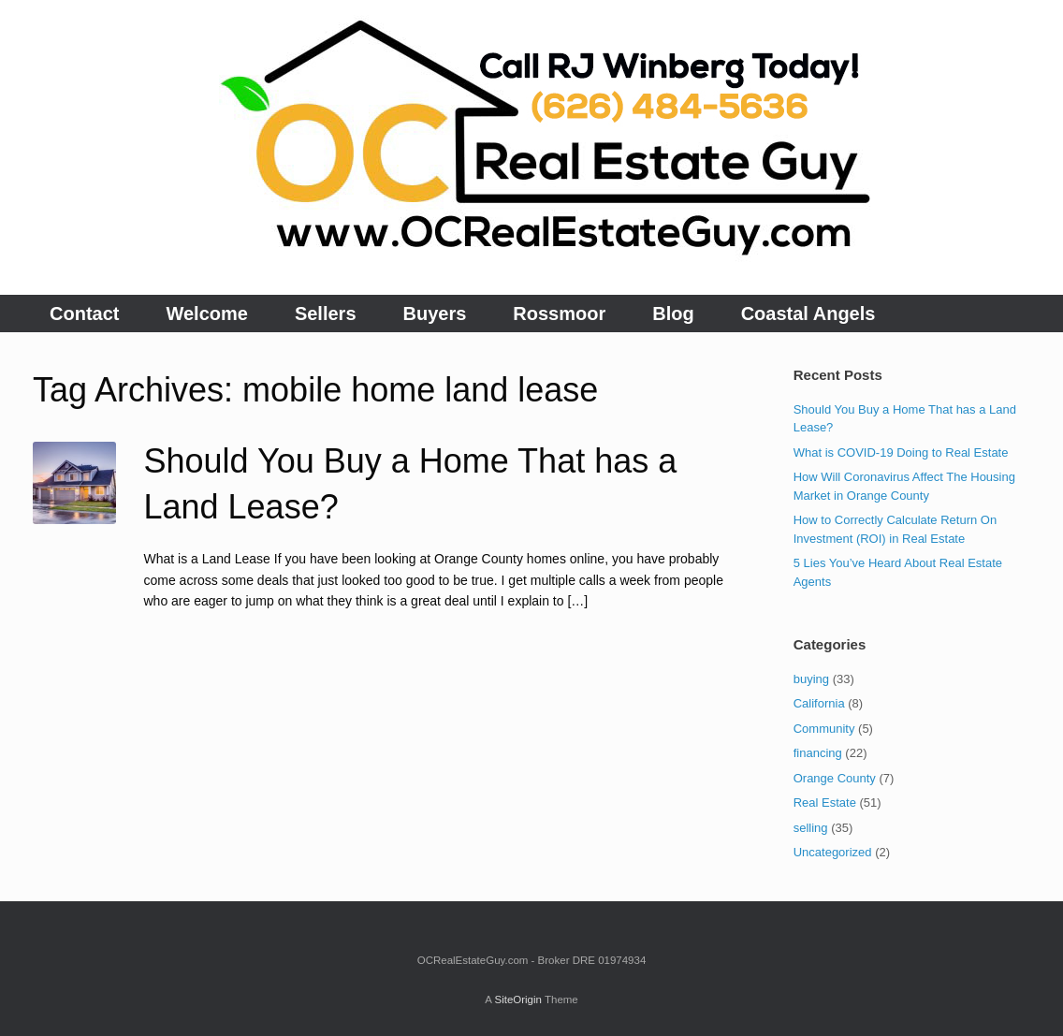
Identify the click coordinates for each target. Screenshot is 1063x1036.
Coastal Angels (808, 313)
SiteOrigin (518, 999)
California (819, 703)
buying (811, 679)
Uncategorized (833, 852)
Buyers (435, 313)
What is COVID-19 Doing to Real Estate (901, 452)
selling (811, 828)
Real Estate (825, 802)
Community (824, 729)
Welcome (206, 313)
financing (818, 753)
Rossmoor (559, 313)
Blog (672, 313)
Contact (84, 313)
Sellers (326, 313)
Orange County (835, 778)
